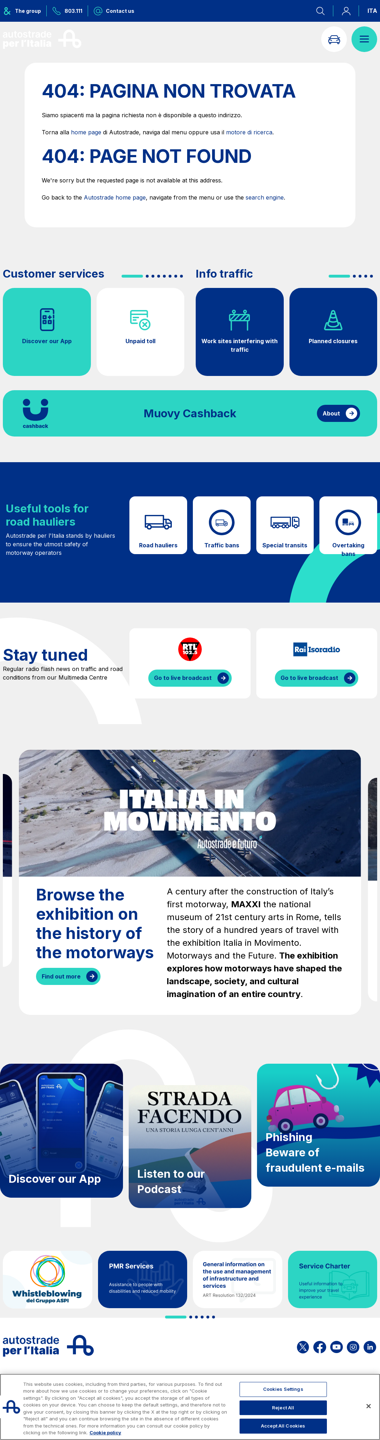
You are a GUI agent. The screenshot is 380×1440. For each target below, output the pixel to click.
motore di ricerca (249, 132)
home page (86, 132)
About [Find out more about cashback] (331, 413)
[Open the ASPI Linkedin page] (370, 1345)
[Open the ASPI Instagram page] (353, 1345)
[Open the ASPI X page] (303, 1345)
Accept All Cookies (283, 1426)
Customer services (53, 273)
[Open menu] (364, 39)
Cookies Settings (283, 1389)
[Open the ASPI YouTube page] (336, 1345)
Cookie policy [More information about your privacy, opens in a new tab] (105, 1432)
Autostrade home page (115, 197)
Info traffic (224, 273)
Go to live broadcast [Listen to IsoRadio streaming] (309, 677)
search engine (265, 197)
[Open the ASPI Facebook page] (319, 1345)
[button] (132, 276)
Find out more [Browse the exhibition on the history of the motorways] (61, 976)
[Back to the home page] (42, 39)
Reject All (283, 1407)
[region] (190, 1407)
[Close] (368, 1406)
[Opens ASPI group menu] (25, 11)
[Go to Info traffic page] (334, 39)
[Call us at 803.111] (67, 11)
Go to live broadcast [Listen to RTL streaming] (183, 677)
